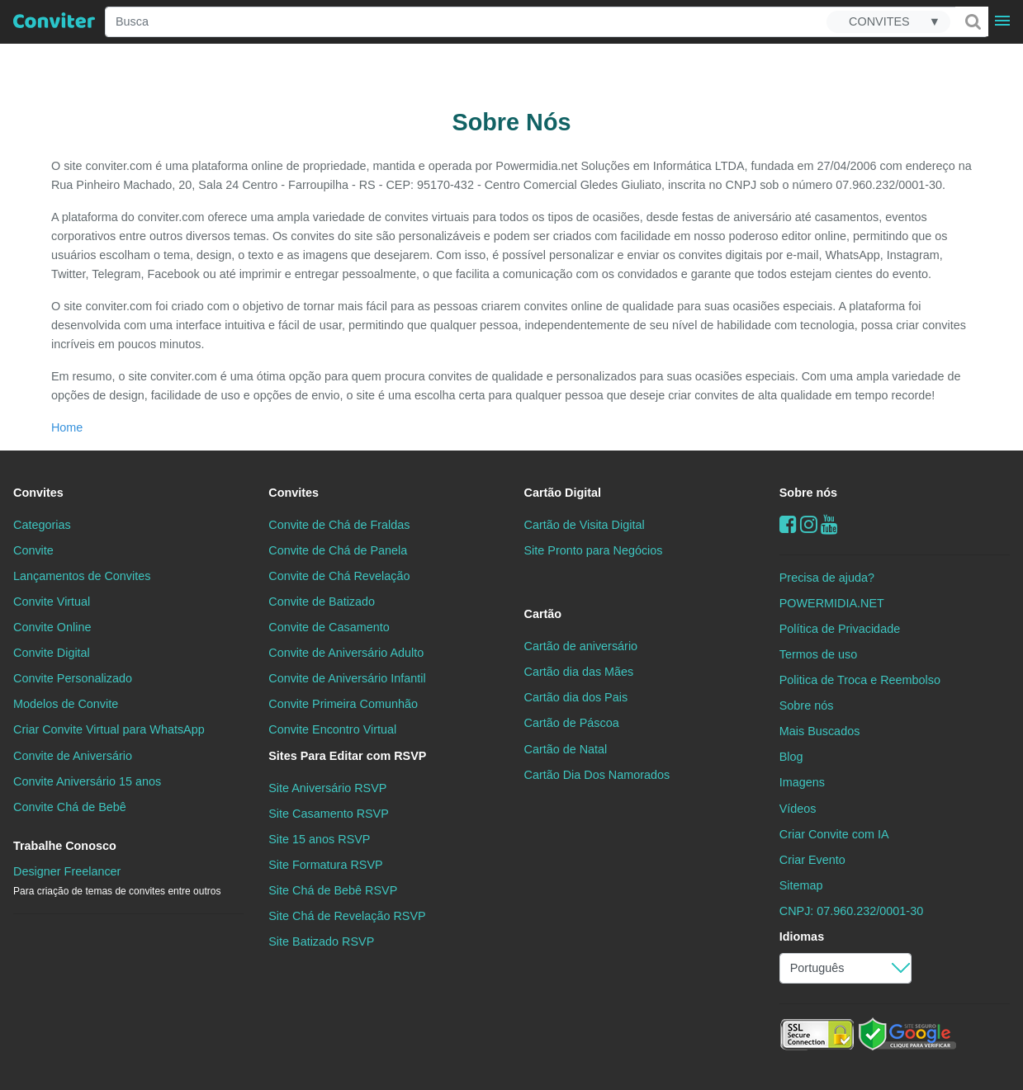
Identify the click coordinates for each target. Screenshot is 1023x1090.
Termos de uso (818, 654)
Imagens (802, 782)
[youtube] (829, 524)
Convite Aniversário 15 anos (87, 781)
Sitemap (801, 885)
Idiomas (801, 936)
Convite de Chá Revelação (339, 576)
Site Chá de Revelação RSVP (346, 915)
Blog (791, 756)
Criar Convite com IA (834, 834)
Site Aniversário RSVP (327, 788)
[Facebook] (788, 524)
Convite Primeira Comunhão (343, 703)
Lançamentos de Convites (81, 576)
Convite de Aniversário (72, 755)
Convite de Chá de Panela (337, 550)
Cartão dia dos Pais (576, 697)
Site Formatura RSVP (325, 864)
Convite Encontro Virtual (332, 729)
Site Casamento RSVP (328, 813)
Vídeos (798, 808)
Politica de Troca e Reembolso (859, 680)
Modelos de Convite (65, 703)
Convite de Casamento (328, 627)
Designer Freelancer (116, 881)
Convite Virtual (51, 601)
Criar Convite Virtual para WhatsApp (109, 729)
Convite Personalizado (72, 678)
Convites (38, 492)
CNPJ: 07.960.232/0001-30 (851, 911)
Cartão (543, 613)
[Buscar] (971, 21)
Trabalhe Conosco (64, 845)
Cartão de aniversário (581, 646)
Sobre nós (808, 492)
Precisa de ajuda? (826, 577)
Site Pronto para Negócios (593, 550)
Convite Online (52, 627)
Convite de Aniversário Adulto (346, 652)
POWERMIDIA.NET (831, 603)
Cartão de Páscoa (571, 722)
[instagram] (808, 524)
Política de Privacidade (839, 628)
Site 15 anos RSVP (319, 839)
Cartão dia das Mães (579, 671)
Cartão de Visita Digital (584, 524)
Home (67, 427)
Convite (33, 550)
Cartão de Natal (566, 749)
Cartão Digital (563, 492)
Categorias (42, 524)
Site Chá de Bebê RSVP (332, 890)
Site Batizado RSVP (321, 941)
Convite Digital (51, 652)
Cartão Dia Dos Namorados (597, 774)
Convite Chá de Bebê (69, 807)
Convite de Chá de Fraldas (339, 524)
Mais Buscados (819, 731)
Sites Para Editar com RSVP (347, 755)
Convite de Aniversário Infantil (346, 678)
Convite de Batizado (321, 601)
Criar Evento (812, 859)
